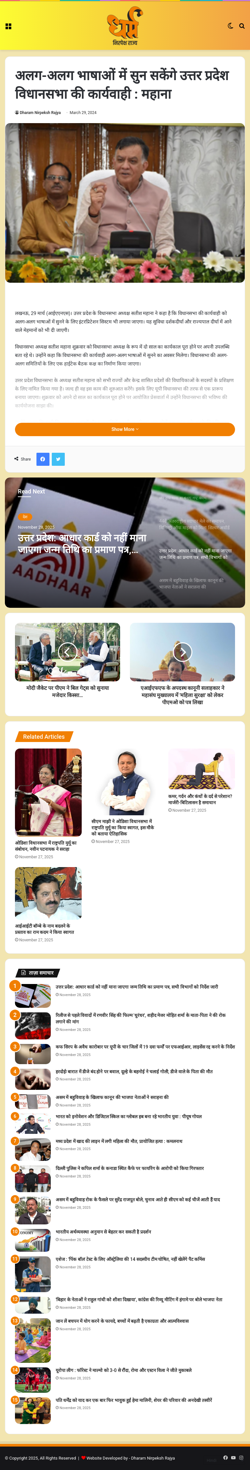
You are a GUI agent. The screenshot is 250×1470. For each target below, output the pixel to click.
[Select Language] (224, 1460)
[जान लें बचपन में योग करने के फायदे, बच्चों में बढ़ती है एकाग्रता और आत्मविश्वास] (33, 1340)
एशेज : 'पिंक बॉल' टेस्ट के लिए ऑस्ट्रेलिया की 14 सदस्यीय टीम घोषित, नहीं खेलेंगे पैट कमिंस (130, 1259)
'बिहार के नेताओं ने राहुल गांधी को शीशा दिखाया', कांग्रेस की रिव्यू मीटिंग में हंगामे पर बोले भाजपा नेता (139, 1299)
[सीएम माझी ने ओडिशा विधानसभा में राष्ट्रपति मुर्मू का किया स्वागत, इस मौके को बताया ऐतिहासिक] (124, 782)
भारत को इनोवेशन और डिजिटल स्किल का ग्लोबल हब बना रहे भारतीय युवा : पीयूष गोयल (128, 1116)
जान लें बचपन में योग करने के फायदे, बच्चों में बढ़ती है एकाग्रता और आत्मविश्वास (122, 1321)
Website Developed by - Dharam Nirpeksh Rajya (131, 1458)
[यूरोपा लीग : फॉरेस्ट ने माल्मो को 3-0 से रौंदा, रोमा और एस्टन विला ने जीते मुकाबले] (33, 1379)
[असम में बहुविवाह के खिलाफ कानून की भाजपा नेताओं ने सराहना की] (33, 1101)
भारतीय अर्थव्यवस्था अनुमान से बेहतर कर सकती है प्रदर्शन (103, 1232)
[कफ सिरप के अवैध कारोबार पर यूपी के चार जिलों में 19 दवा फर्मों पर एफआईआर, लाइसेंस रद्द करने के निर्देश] (33, 1054)
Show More (124, 429)
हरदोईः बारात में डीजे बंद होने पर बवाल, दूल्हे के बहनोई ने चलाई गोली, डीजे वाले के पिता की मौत (134, 1071)
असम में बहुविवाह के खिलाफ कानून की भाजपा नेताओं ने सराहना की (112, 1097)
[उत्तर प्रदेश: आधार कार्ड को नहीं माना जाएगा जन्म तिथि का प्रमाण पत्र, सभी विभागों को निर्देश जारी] (33, 996)
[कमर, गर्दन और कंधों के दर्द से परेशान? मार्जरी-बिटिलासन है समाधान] (201, 769)
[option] (125, 543)
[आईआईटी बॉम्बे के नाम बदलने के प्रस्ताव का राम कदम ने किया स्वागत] (48, 893)
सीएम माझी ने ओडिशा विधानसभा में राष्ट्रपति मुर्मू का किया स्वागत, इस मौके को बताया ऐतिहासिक (122, 827)
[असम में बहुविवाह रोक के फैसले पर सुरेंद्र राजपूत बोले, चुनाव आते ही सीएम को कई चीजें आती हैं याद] (33, 1210)
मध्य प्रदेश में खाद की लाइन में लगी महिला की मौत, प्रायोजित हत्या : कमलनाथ (119, 1141)
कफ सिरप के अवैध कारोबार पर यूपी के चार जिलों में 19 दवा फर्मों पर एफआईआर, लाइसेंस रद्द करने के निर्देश (145, 1046)
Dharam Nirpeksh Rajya (40, 112)
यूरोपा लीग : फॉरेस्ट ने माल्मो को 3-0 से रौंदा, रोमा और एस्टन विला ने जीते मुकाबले (123, 1370)
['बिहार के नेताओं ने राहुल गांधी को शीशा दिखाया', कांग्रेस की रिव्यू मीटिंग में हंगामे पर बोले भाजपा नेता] (33, 1305)
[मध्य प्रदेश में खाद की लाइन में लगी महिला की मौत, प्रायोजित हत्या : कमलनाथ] (33, 1149)
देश (25, 517)
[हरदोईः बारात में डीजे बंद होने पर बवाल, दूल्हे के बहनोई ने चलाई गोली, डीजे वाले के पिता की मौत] (33, 1079)
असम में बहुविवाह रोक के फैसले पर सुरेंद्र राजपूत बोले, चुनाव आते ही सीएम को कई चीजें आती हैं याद (138, 1199)
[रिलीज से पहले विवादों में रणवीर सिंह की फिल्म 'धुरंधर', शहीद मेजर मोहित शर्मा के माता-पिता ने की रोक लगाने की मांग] (33, 1025)
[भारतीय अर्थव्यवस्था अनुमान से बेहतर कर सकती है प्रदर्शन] (33, 1240)
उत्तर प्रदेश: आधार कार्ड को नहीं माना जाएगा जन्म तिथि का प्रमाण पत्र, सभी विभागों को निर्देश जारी (82, 544)
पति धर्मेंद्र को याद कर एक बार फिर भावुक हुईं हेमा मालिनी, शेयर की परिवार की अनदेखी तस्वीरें (134, 1400)
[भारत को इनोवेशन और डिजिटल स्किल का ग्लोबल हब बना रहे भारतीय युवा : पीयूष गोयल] (33, 1124)
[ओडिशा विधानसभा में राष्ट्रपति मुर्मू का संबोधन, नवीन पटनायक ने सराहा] (48, 793)
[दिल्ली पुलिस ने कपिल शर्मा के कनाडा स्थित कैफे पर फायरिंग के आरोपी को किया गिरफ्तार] (33, 1178)
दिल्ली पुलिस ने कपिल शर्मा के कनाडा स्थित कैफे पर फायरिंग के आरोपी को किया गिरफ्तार (130, 1168)
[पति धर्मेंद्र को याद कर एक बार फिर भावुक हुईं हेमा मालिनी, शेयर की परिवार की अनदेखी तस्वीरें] (33, 1410)
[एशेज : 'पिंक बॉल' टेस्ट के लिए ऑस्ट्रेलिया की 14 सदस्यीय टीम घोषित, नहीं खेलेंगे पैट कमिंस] (33, 1274)
